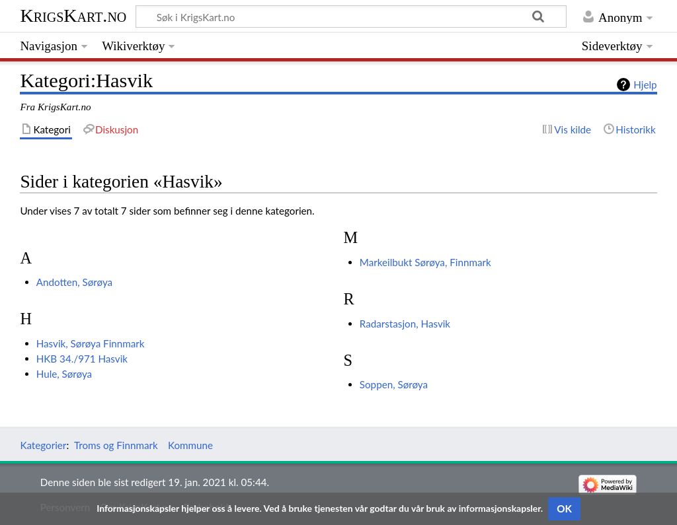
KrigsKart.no (73, 15)
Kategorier (43, 445)
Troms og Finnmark (116, 445)
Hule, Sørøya (64, 374)
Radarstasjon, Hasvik (405, 324)
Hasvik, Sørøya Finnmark (90, 343)
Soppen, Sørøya (394, 384)
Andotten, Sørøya (74, 282)
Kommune (190, 445)
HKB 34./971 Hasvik (82, 359)
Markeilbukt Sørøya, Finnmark (425, 262)
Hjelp (645, 84)
